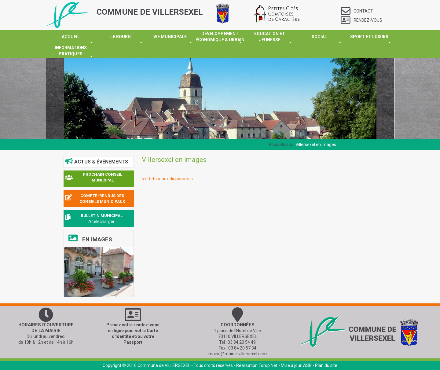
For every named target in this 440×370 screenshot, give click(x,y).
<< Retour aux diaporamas (167, 178)
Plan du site (326, 365)
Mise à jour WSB (296, 365)
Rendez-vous (361, 20)
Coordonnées (238, 325)
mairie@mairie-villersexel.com (237, 353)
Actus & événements (96, 161)
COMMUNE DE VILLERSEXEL (150, 12)
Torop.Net (267, 365)
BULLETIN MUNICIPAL (102, 215)
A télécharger (101, 221)
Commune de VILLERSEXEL (164, 365)
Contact (357, 11)
